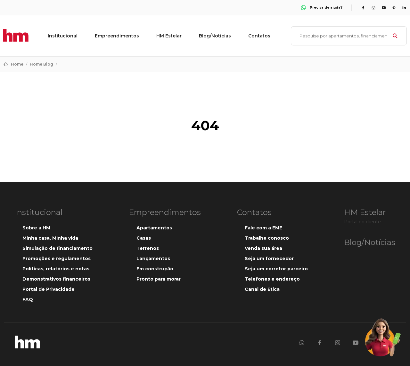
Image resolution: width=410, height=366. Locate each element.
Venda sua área (263, 248)
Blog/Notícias (215, 36)
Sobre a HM (36, 228)
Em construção (154, 269)
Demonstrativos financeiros (56, 279)
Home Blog (41, 64)
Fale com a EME (263, 228)
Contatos (259, 36)
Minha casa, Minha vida (50, 238)
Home (17, 64)
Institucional (63, 36)
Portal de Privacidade (48, 289)
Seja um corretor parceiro (276, 269)
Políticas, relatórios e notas (55, 269)
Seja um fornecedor (269, 258)
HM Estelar (169, 36)
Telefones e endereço (272, 279)
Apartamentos (154, 228)
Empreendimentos (117, 36)
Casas (143, 238)
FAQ (27, 299)
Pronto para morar (158, 279)
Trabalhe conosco (267, 238)
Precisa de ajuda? (320, 8)
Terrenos (147, 248)
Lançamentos (153, 258)
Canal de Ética (262, 289)
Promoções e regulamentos (56, 258)
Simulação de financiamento (57, 248)
